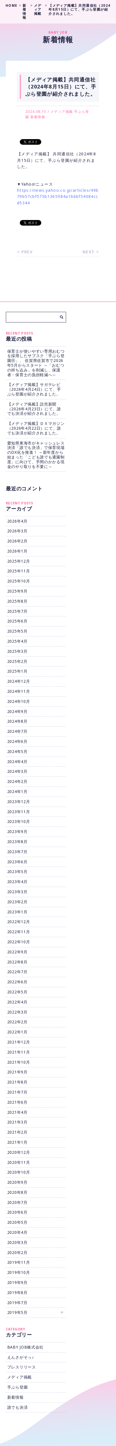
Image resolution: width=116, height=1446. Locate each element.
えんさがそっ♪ (20, 1357)
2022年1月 (17, 1032)
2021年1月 (17, 1142)
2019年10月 (18, 1272)
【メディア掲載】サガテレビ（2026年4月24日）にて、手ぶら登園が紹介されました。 (34, 389)
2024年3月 (17, 771)
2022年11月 (18, 931)
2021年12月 (18, 1042)
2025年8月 (17, 601)
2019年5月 (17, 1312)
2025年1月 (17, 671)
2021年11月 (18, 1052)
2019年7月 (17, 1302)
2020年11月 (18, 1162)
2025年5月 (17, 631)
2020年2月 (17, 1252)
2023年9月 (17, 831)
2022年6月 (17, 981)
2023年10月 (18, 821)
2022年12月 (18, 921)
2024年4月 (17, 761)
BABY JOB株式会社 (25, 1347)
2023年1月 (17, 911)
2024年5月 (17, 751)
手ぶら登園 (17, 1387)
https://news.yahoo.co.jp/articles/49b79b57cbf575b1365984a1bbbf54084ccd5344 (58, 196)
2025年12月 (18, 561)
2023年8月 (17, 841)
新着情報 (37, 116)
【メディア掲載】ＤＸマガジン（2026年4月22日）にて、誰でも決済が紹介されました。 (36, 428)
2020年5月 (17, 1222)
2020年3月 (17, 1242)
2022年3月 (17, 1012)
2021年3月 (17, 1122)
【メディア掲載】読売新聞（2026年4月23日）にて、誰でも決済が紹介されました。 (34, 408)
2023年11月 (18, 811)
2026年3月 (17, 531)
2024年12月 (18, 681)
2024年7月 (17, 731)
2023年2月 (17, 901)
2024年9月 (17, 711)
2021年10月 (18, 1062)
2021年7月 (17, 1092)
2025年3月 (17, 651)
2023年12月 (18, 801)
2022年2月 (17, 1021)
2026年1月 (17, 551)
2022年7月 (17, 971)
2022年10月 (18, 941)
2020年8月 (17, 1192)
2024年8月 (17, 721)
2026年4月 (17, 521)
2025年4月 (17, 641)
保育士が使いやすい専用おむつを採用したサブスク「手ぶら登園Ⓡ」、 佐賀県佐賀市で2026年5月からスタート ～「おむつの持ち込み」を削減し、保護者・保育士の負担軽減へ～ (36, 362)
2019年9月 (17, 1282)
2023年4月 (17, 881)
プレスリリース (21, 1367)
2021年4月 (17, 1112)
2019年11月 (18, 1262)
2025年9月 (17, 591)
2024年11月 (18, 691)
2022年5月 (17, 992)
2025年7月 (17, 611)
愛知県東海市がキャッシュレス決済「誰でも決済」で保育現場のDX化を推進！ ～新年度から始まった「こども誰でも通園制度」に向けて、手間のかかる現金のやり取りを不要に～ (36, 454)
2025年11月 (18, 571)
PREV (27, 251)
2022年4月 (17, 1002)
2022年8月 (17, 962)
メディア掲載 (61, 111)
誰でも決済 (17, 1407)
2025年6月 (17, 621)
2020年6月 (17, 1212)
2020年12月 (18, 1152)
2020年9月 (17, 1182)
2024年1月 (17, 791)
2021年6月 (17, 1102)
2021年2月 (17, 1132)
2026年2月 (17, 541)
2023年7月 (17, 851)
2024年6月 (17, 741)
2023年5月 (17, 871)
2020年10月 (18, 1172)
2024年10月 (18, 701)
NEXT (89, 251)
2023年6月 (17, 861)
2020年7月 (17, 1202)
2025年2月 (17, 661)
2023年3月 (17, 891)
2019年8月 (17, 1292)
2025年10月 (18, 581)
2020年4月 (17, 1232)
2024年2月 (17, 781)
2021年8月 (17, 1082)
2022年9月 (17, 951)
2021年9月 (17, 1072)
